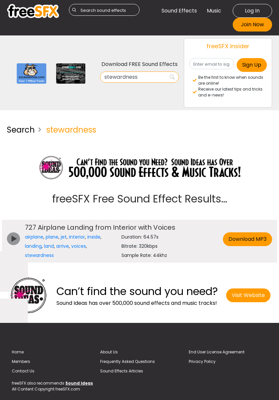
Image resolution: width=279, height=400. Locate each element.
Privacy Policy (202, 361)
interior (77, 237)
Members (21, 361)
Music (214, 10)
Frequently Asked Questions (127, 361)
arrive (62, 246)
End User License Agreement (217, 352)
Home (18, 352)
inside (93, 237)
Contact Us (23, 371)
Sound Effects (179, 10)
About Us (109, 352)
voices (78, 246)
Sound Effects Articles (121, 371)
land (49, 246)
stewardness (39, 255)
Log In (252, 10)
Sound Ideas (79, 383)
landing (33, 246)
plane (52, 237)
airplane (34, 237)
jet (64, 237)
